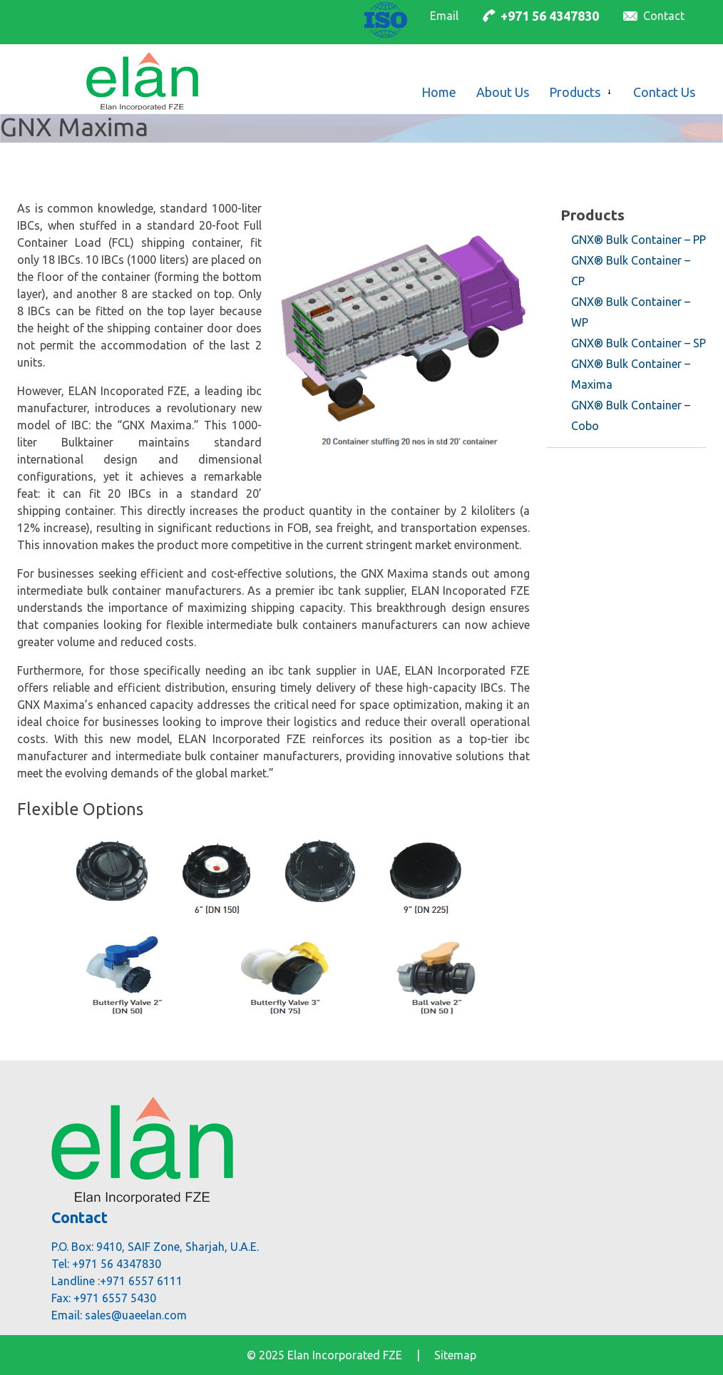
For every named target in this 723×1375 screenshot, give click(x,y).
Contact (663, 15)
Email (444, 15)
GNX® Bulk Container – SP (638, 343)
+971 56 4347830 (550, 16)
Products (592, 214)
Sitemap (455, 1355)
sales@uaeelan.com (136, 1315)
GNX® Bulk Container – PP (638, 239)
